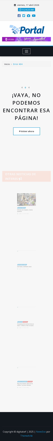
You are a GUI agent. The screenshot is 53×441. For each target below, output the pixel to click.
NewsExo (41, 431)
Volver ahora (26, 131)
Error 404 (17, 64)
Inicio (7, 64)
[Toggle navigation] (26, 51)
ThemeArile (26, 435)
